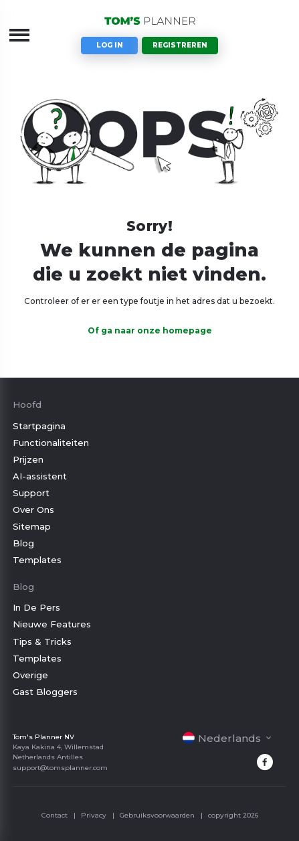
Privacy (93, 815)
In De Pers (36, 607)
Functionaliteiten (51, 442)
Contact (54, 815)
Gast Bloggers (45, 691)
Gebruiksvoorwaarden (157, 815)
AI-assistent (40, 476)
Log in (109, 45)
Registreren (180, 45)
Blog (23, 543)
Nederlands (222, 738)
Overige (30, 675)
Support (31, 492)
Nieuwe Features (52, 624)
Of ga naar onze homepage (150, 330)
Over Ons (33, 509)
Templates (37, 559)
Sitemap (32, 526)
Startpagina (39, 425)
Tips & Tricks (42, 641)
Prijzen (28, 459)
